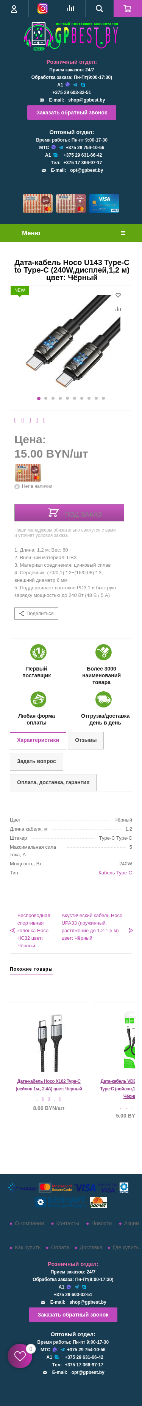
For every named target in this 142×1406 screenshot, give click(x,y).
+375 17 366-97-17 (83, 162)
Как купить (28, 1247)
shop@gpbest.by (86, 100)
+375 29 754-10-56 (85, 147)
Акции (131, 1223)
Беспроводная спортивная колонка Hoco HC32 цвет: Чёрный (33, 930)
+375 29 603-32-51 (72, 92)
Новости (101, 1223)
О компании (29, 1223)
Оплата (60, 1247)
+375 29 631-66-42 (83, 155)
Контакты (67, 1223)
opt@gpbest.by (86, 170)
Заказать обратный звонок (71, 112)
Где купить (126, 1247)
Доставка (91, 1247)
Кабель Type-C (115, 873)
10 (103, 398)
